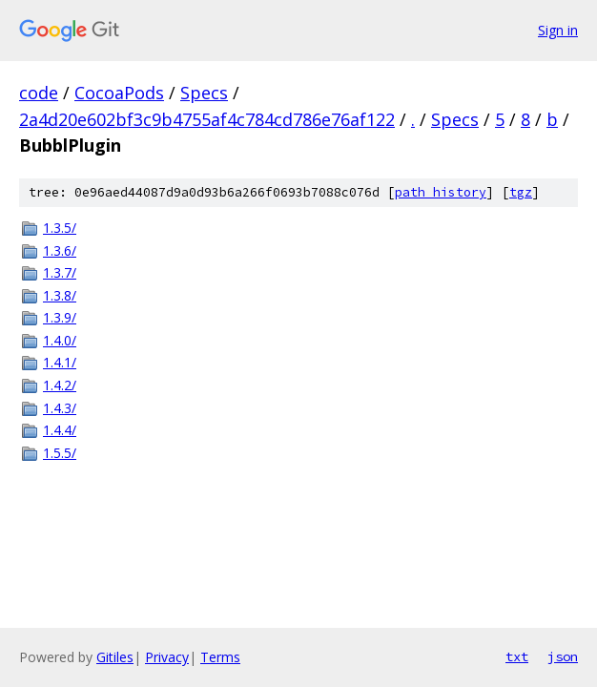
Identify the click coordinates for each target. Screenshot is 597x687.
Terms (220, 657)
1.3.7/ (59, 272)
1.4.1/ (59, 362)
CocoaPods (119, 92)
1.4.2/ (59, 385)
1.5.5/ (59, 453)
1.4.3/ (59, 408)
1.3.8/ (59, 295)
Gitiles (115, 657)
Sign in (558, 30)
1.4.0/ (59, 340)
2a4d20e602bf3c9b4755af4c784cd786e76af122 (207, 119)
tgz (520, 192)
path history (440, 192)
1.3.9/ (59, 317)
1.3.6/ (59, 250)
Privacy (167, 657)
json (562, 656)
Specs (204, 92)
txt (516, 656)
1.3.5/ (59, 228)
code (38, 92)
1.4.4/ (59, 430)
